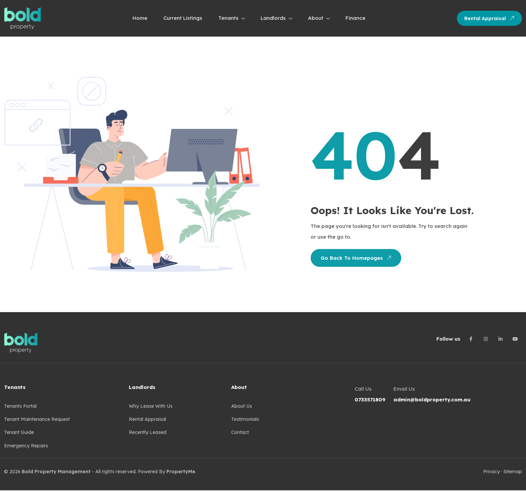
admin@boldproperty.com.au (432, 399)
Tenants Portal (20, 406)
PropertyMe (180, 473)
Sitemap (513, 473)
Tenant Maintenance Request (37, 420)
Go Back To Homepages (355, 258)
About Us (241, 406)
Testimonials (245, 420)
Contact (240, 433)
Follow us (448, 339)
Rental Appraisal (490, 18)
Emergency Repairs (26, 447)
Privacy (491, 473)
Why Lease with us (150, 406)
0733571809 (370, 399)
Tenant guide (19, 433)
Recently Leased (147, 433)
